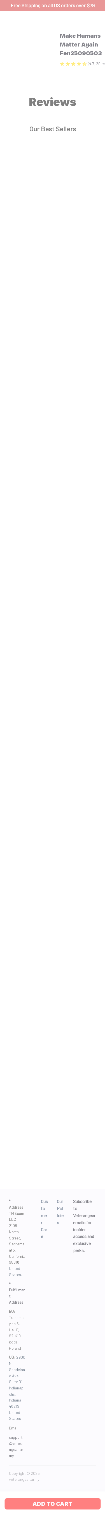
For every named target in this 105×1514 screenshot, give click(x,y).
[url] (17, 1446)
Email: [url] (14, 1427)
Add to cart (52, 1503)
